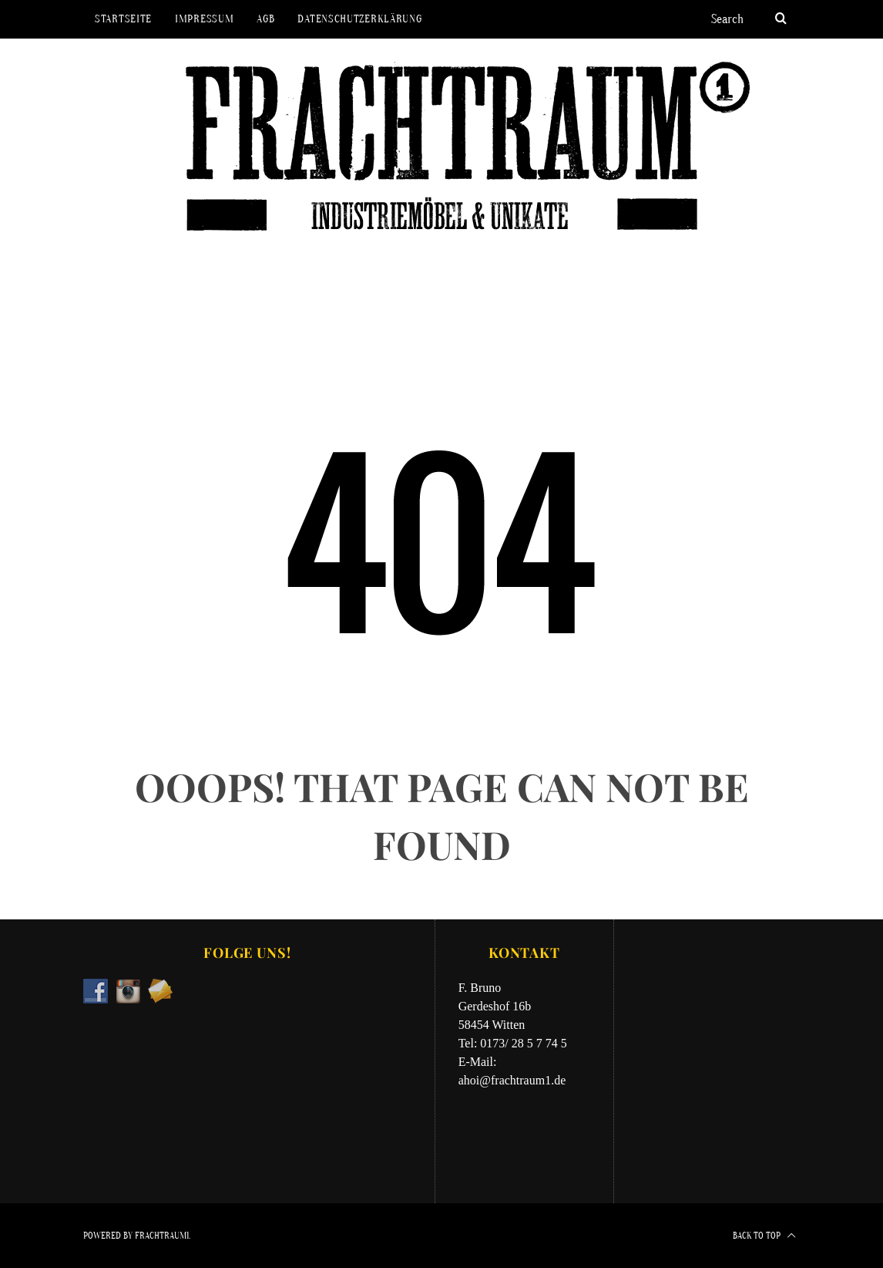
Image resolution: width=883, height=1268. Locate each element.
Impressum (204, 18)
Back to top (764, 1235)
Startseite (123, 18)
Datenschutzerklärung (359, 18)
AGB (265, 18)
